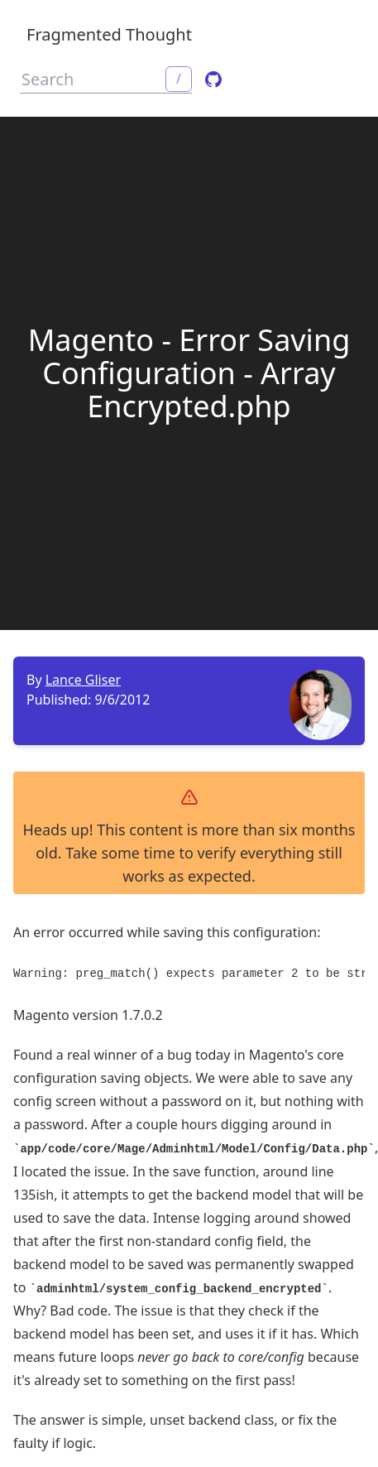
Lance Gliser (83, 680)
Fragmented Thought (109, 34)
